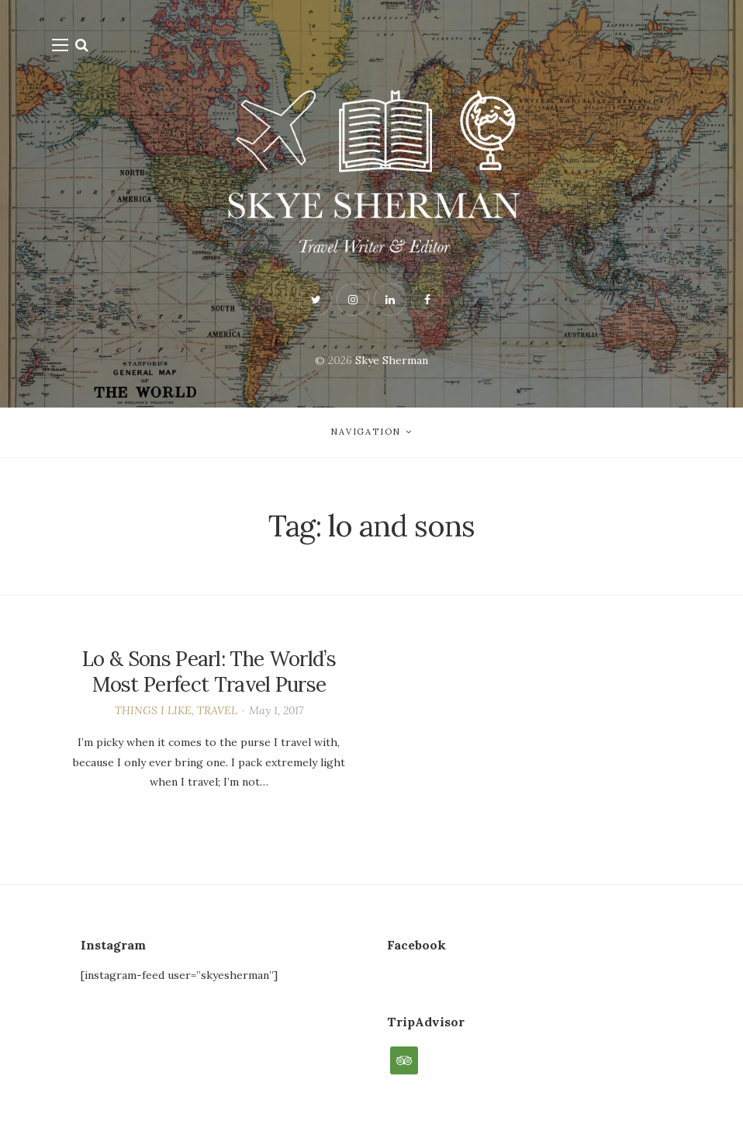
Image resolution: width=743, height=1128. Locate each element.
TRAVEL (217, 710)
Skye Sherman (391, 360)
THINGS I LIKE (153, 710)
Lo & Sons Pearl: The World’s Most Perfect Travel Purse (209, 672)
